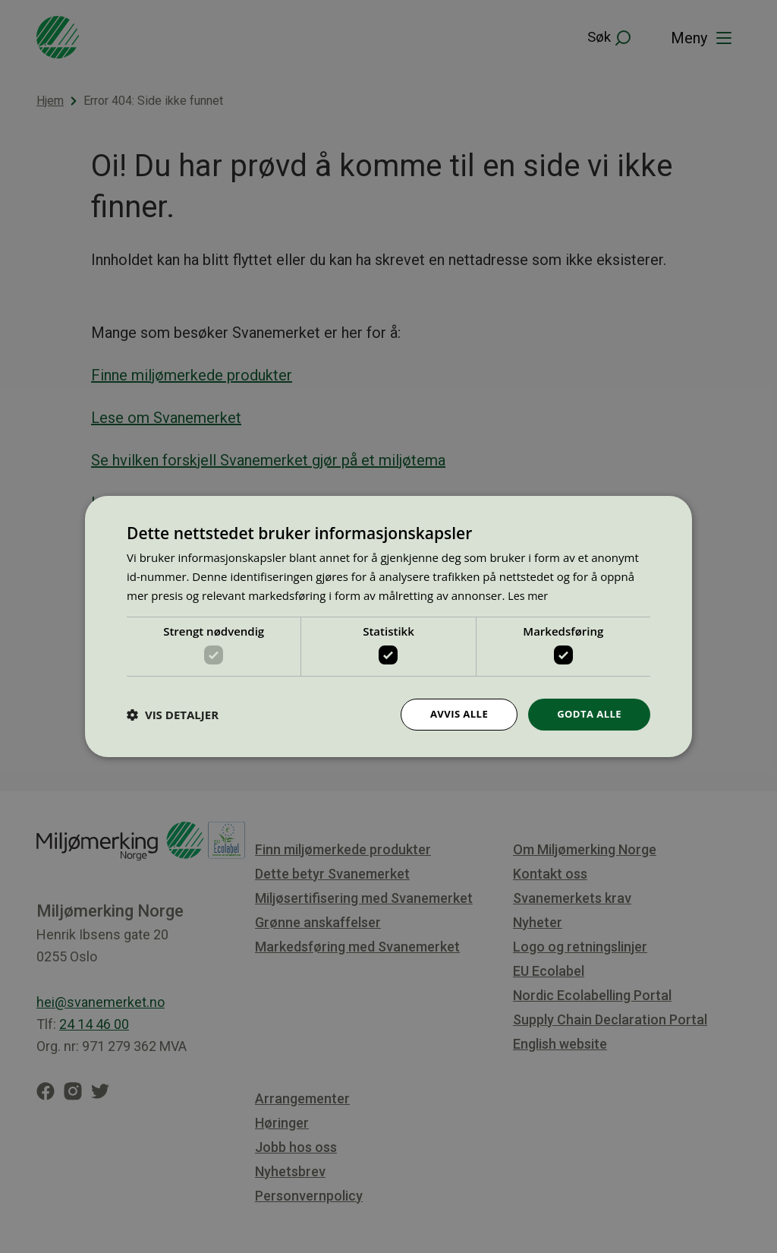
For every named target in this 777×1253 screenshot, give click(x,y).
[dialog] (388, 627)
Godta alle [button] (587, 714)
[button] (173, 714)
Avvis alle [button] (452, 714)
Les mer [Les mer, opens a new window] (529, 593)
